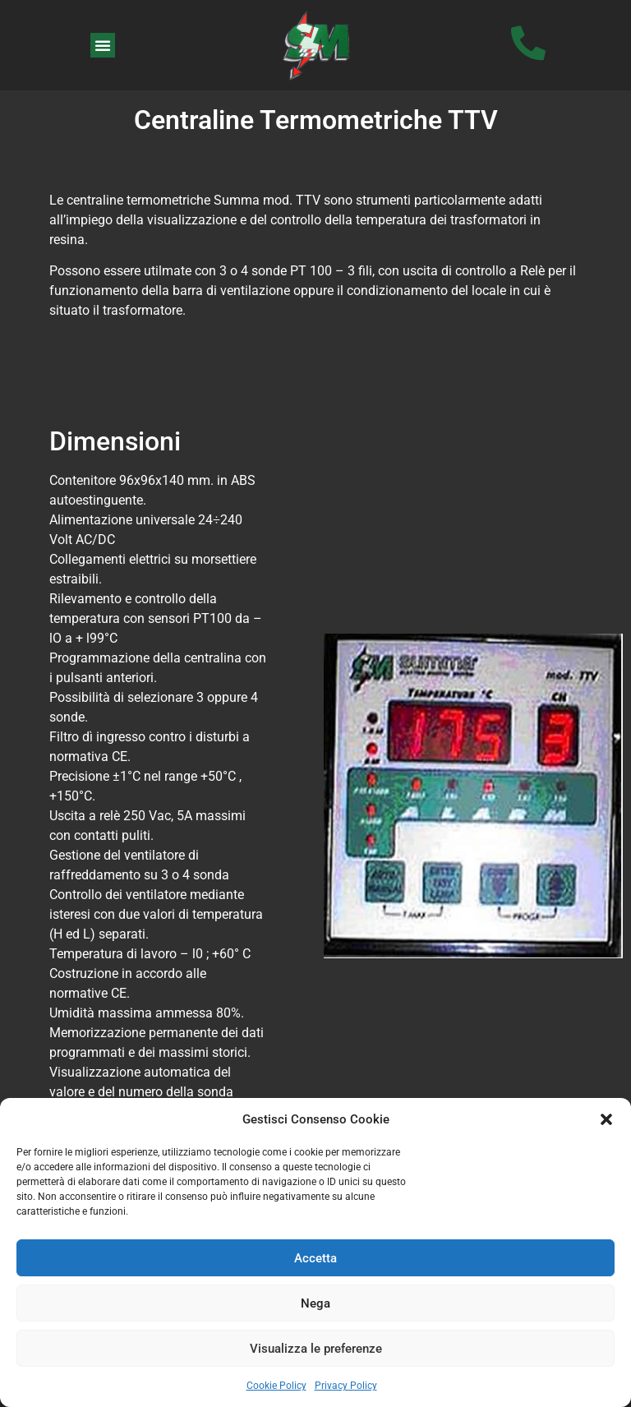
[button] (606, 1119)
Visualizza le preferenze (316, 1348)
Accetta (315, 1258)
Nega (315, 1303)
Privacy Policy (346, 1385)
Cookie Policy (276, 1385)
